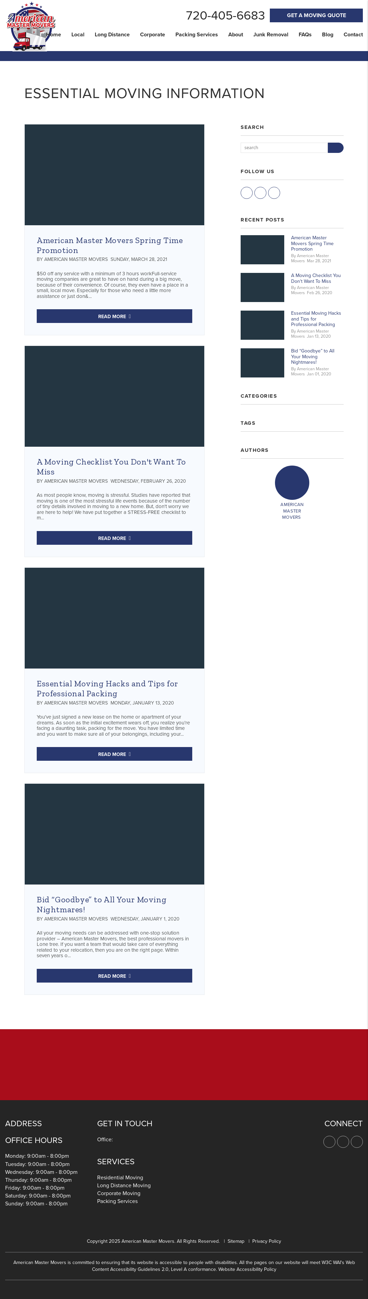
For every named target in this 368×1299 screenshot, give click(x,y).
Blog (327, 34)
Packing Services (196, 34)
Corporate (152, 34)
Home (53, 34)
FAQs (305, 34)
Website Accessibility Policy (247, 1269)
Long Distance (112, 34)
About (235, 34)
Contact (353, 34)
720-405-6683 (225, 15)
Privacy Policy (266, 1241)
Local (77, 34)
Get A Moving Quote (316, 15)
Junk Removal (270, 34)
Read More (112, 317)
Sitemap (236, 1241)
